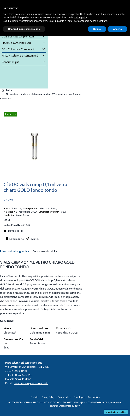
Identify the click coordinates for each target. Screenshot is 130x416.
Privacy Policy (48, 397)
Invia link (34, 238)
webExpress (65, 405)
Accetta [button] (117, 29)
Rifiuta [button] (97, 29)
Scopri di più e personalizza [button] (24, 29)
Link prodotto (16, 238)
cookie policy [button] (80, 17)
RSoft (77, 405)
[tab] (16, 252)
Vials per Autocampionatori (36, 94)
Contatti (34, 397)
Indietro (8, 90)
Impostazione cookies (116, 412)
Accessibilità (94, 397)
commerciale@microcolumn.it (31, 383)
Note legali (79, 397)
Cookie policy (64, 397)
